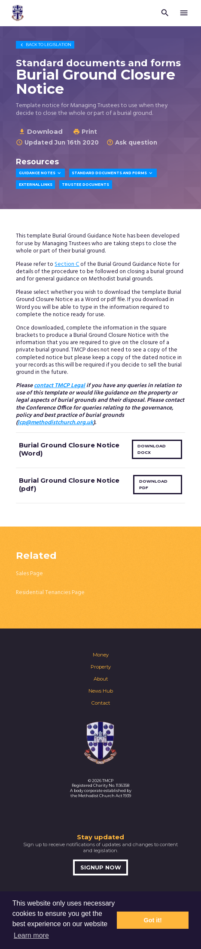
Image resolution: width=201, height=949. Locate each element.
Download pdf (153, 484)
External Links (35, 184)
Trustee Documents (85, 184)
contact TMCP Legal (59, 385)
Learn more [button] (31, 935)
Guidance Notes (40, 173)
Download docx (151, 449)
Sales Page (29, 573)
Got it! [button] (153, 920)
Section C (67, 264)
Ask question (132, 142)
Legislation (45, 44)
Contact (100, 703)
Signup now (100, 867)
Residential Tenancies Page (50, 592)
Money (101, 655)
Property (101, 667)
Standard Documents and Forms (113, 173)
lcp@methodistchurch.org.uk (55, 422)
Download (40, 131)
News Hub (100, 691)
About (101, 679)
